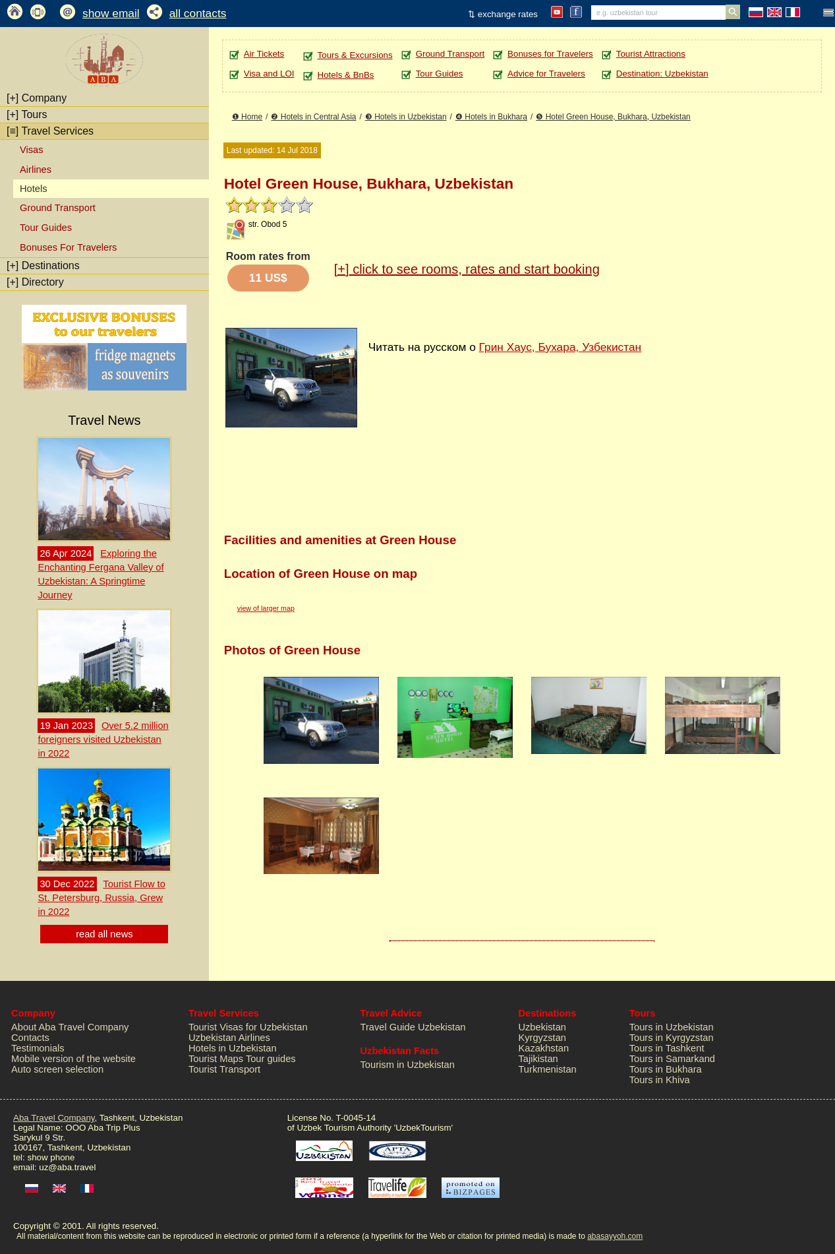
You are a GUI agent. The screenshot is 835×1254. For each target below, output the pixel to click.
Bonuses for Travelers (550, 54)
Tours (27, 114)
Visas (31, 149)
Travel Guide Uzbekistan (413, 1027)
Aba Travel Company (53, 1118)
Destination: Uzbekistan (662, 73)
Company (37, 98)
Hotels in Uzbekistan (232, 1048)
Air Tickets (264, 54)
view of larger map (266, 608)
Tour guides (271, 1058)
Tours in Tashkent (667, 1048)
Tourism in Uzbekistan (407, 1064)
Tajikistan (538, 1058)
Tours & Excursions (355, 55)
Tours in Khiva (659, 1080)
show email (111, 13)
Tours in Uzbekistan (671, 1027)
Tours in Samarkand (672, 1058)
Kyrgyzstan (542, 1037)
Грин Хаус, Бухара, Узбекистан (560, 347)
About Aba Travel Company (70, 1027)
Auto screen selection (57, 1069)
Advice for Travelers (546, 73)
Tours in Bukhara (665, 1069)
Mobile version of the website (73, 1058)
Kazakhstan (543, 1048)
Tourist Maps (215, 1058)
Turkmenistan (547, 1069)
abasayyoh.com (615, 1236)
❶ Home (247, 116)
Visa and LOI (269, 73)
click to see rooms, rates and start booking (467, 269)
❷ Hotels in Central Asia (313, 116)
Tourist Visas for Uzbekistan (248, 1027)
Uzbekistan (542, 1027)
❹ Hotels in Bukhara (491, 116)
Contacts (30, 1037)
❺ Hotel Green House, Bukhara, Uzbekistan (613, 116)
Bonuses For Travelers (68, 247)
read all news (104, 934)
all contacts (198, 13)
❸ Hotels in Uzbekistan (406, 116)
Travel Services (50, 131)
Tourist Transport (224, 1069)
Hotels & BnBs (346, 75)
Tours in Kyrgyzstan (671, 1037)
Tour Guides (46, 227)
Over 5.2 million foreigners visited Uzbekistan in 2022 (103, 739)
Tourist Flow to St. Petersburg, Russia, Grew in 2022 (101, 898)
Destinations (43, 265)
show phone (50, 1157)
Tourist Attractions (650, 54)
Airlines (35, 169)
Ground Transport (58, 208)
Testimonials (38, 1048)
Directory (35, 282)
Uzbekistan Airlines (229, 1037)
